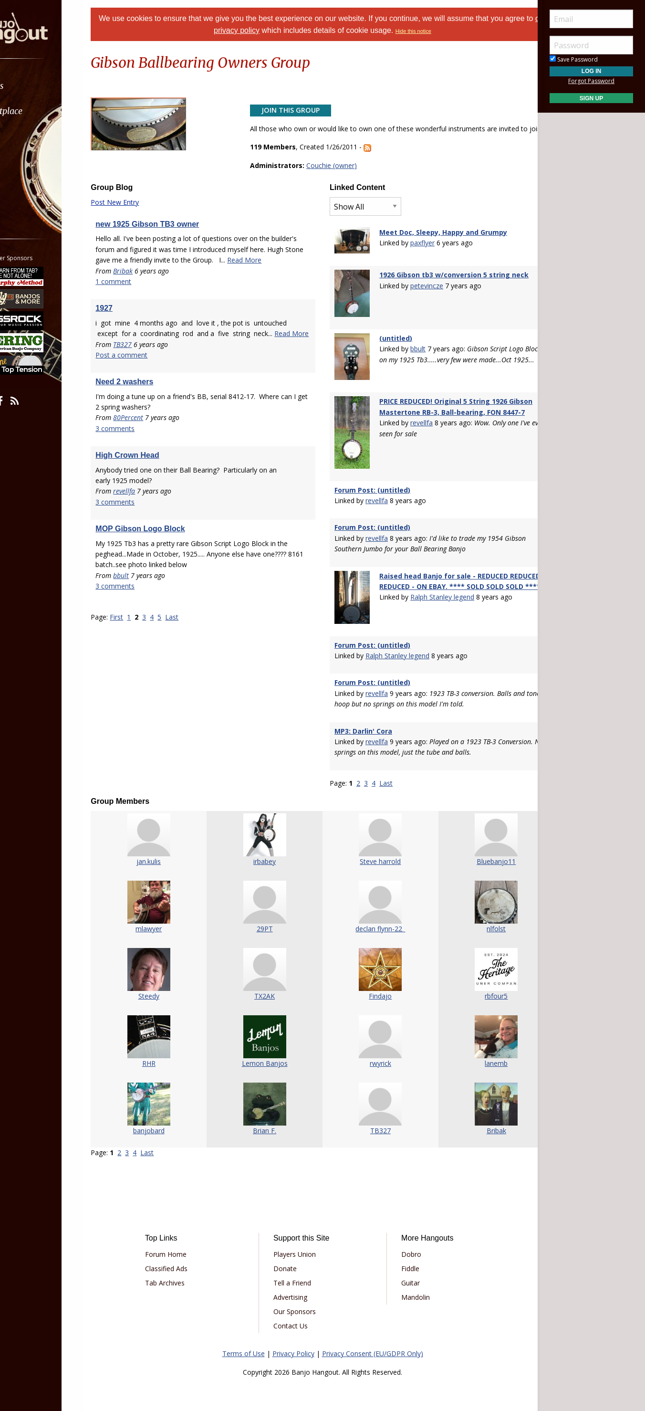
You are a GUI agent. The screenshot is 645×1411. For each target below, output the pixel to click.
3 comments (138, 460)
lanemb (478, 1042)
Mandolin (409, 1277)
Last (195, 648)
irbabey (271, 840)
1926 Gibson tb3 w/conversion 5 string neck (449, 281)
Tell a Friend (299, 1262)
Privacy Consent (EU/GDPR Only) (372, 1333)
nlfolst (478, 908)
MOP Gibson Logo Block (163, 561)
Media (32, 161)
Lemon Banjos (270, 1042)
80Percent (152, 449)
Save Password (574, 59)
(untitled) (391, 338)
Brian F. (270, 1110)
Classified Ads (186, 1248)
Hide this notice (435, 31)
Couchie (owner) (339, 175)
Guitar (404, 1262)
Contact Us (297, 1305)
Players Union (301, 1234)
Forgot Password (591, 81)
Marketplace (44, 110)
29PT (270, 908)
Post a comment (145, 386)
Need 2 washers (148, 414)
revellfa (148, 523)
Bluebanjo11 (478, 840)
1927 (127, 330)
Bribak (146, 291)
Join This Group (299, 110)
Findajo (374, 975)
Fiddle (404, 1248)
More (30, 186)
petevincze (422, 292)
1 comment (137, 302)
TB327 (146, 376)
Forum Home (185, 1234)
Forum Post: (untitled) (372, 476)
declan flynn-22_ (374, 908)
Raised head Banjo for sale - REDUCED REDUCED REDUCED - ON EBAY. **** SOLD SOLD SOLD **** (443, 573)
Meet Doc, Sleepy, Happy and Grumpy (438, 242)
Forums (35, 85)
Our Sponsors (301, 1291)
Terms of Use (243, 1333)
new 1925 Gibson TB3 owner (171, 235)
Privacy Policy (293, 1333)
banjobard (166, 1110)
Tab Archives (184, 1262)
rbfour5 (478, 975)
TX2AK (270, 975)
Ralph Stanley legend (437, 594)
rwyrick (374, 1042)
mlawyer (167, 908)
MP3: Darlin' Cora (363, 710)
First (140, 648)
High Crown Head (151, 487)
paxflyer (418, 253)
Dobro (405, 1234)
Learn (31, 136)
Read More (136, 281)
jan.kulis (167, 840)
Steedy (166, 975)
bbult (145, 607)
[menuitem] (53, 85)
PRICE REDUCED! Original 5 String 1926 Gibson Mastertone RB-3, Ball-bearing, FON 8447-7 (448, 408)
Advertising (297, 1277)
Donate (291, 1248)
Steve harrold (374, 840)
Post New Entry (138, 212)
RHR (166, 1042)
